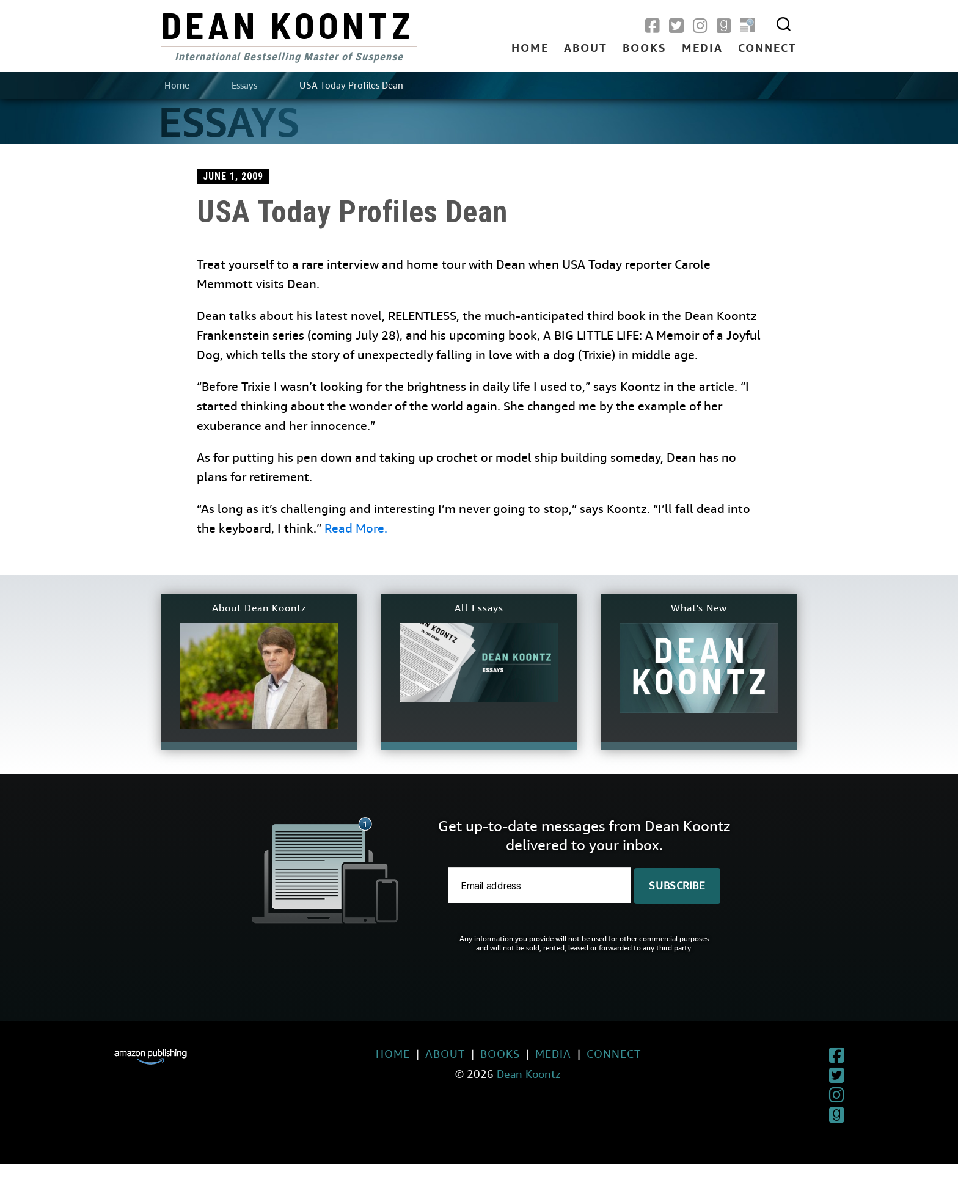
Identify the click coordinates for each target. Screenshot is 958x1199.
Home (530, 49)
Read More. (355, 528)
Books (645, 49)
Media (702, 49)
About (585, 49)
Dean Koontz (287, 24)
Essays (244, 85)
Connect (767, 49)
